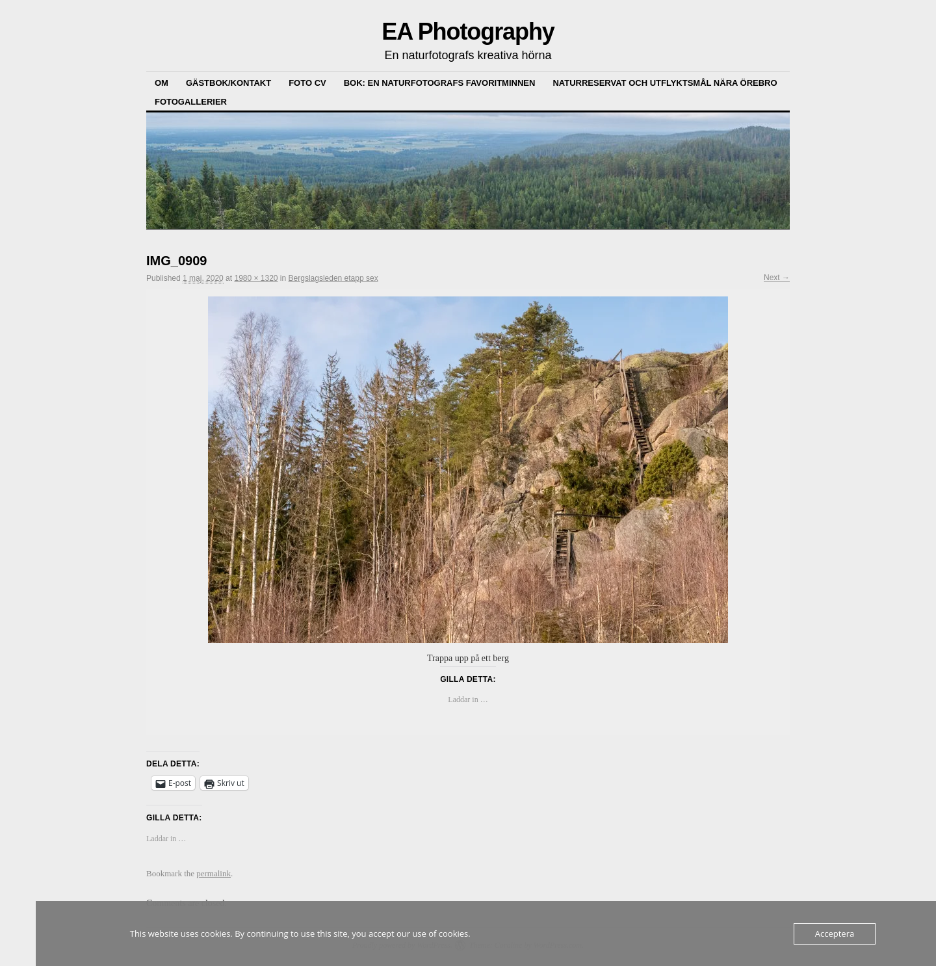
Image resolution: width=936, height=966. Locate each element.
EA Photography (468, 31)
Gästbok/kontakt (228, 83)
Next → (777, 277)
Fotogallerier (191, 102)
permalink (213, 873)
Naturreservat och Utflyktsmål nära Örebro (664, 83)
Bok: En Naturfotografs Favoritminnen (440, 83)
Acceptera (834, 933)
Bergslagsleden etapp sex (333, 278)
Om (161, 83)
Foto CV (307, 83)
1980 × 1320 (256, 278)
